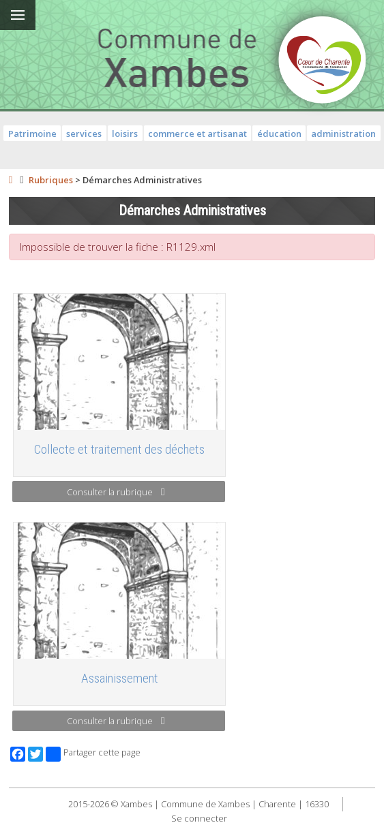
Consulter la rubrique (115, 492)
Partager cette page (93, 754)
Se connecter (199, 818)
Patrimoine (32, 133)
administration (343, 133)
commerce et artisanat (197, 133)
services (84, 133)
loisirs (125, 133)
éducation (279, 133)
